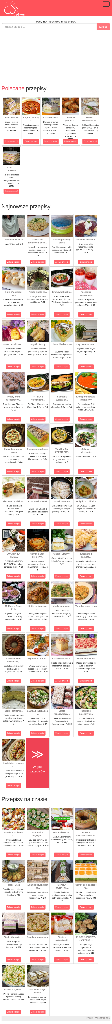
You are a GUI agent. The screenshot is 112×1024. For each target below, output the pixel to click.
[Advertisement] (56, 54)
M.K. (108, 1018)
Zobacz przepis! (11, 141)
